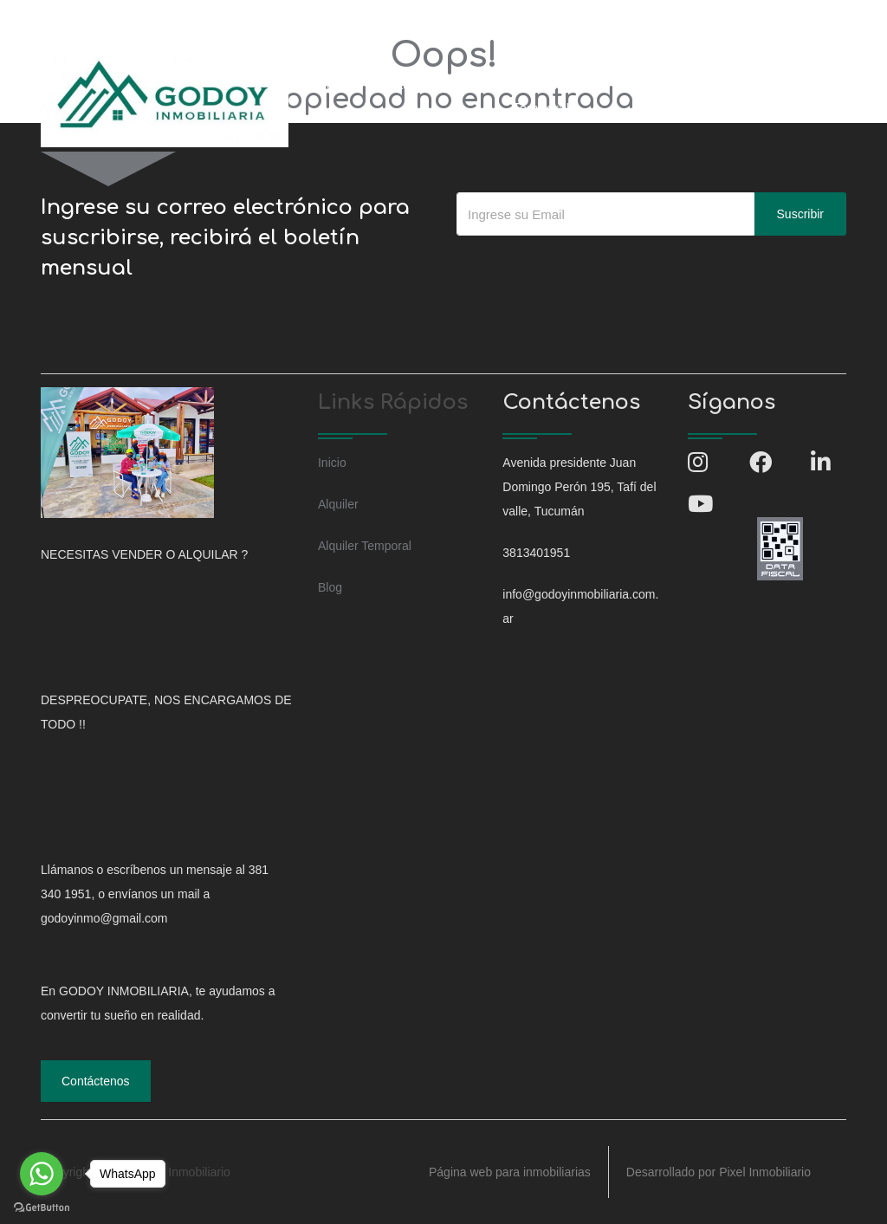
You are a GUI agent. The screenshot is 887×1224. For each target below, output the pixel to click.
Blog (633, 84)
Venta (393, 84)
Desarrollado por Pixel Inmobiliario (718, 1172)
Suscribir (800, 214)
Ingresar (806, 84)
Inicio (331, 84)
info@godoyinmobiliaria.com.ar (255, 20)
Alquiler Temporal (540, 96)
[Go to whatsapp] (41, 1173)
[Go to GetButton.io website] (41, 1206)
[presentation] (588, 270)
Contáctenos (714, 84)
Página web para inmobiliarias (510, 1172)
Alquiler (461, 84)
